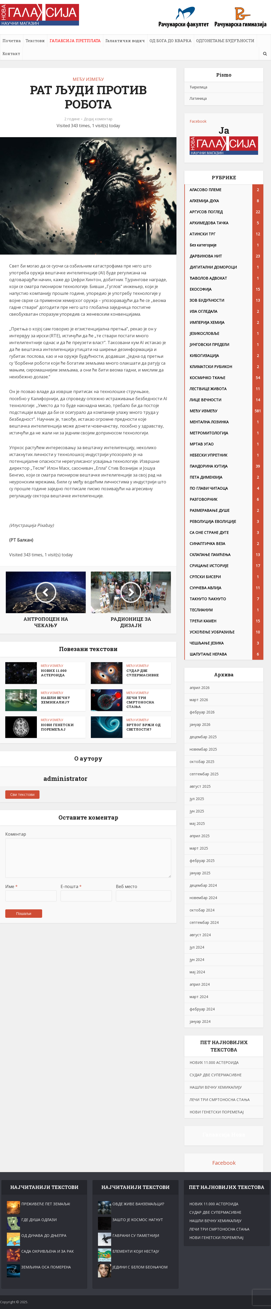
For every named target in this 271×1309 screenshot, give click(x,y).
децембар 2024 (203, 885)
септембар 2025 (204, 773)
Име (11, 886)
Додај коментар (98, 119)
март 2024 (199, 996)
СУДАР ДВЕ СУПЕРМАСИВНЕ (142, 672)
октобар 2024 (202, 910)
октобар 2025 (202, 761)
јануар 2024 (200, 1021)
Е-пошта (71, 886)
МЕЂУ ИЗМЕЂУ (88, 79)
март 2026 (199, 699)
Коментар (15, 834)
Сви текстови (22, 794)
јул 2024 (197, 947)
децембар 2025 (203, 736)
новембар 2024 (203, 897)
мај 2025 (197, 823)
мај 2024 (197, 971)
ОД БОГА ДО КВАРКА (170, 40)
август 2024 (200, 934)
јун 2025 (197, 811)
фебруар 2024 (202, 1009)
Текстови (35, 40)
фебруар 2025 (202, 860)
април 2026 (200, 687)
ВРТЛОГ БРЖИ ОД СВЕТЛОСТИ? (143, 727)
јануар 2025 (200, 872)
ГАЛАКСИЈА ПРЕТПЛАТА (75, 40)
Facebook (198, 121)
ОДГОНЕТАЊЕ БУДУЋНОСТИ (225, 40)
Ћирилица (198, 87)
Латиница (198, 98)
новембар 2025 (203, 749)
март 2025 (199, 848)
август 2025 (200, 786)
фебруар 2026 (202, 712)
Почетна (11, 40)
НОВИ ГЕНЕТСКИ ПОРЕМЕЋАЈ (57, 727)
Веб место (126, 886)
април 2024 (200, 984)
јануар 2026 (200, 724)
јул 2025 (197, 798)
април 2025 (200, 835)
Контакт (11, 53)
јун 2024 (197, 959)
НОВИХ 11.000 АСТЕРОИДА (54, 672)
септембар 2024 (204, 922)
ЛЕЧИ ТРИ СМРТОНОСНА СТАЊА (140, 702)
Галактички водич (125, 40)
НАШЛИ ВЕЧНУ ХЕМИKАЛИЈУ (55, 700)
